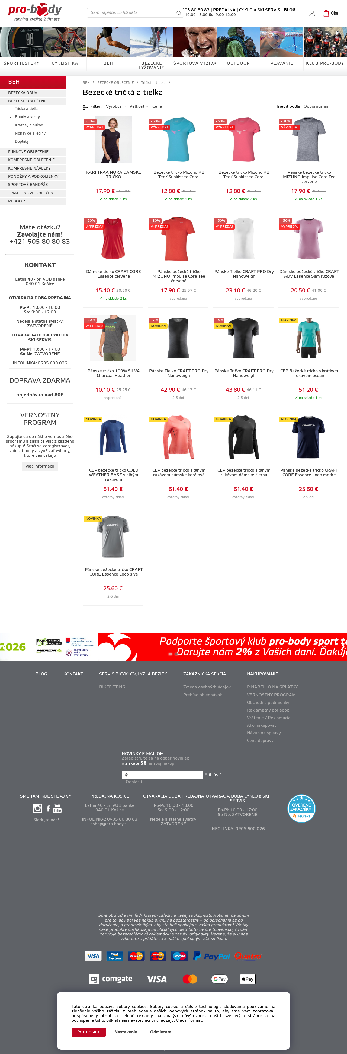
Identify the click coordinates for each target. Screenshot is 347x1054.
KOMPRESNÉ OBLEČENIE (31, 160)
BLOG (41, 674)
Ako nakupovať (261, 726)
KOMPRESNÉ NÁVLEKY (29, 168)
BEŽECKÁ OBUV (22, 93)
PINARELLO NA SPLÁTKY (272, 687)
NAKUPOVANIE (262, 674)
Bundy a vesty (27, 117)
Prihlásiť (213, 775)
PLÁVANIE (282, 63)
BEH (108, 63)
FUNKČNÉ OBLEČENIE (28, 152)
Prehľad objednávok (202, 695)
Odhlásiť (134, 782)
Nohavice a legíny (30, 133)
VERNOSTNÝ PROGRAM (271, 695)
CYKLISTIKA (65, 63)
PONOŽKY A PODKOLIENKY (33, 177)
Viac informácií (190, 1021)
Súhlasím (88, 1032)
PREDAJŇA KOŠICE (109, 796)
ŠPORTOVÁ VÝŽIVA (195, 63)
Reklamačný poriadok (268, 710)
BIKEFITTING (112, 687)
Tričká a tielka (27, 109)
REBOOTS (17, 201)
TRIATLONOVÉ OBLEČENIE (32, 193)
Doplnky (22, 142)
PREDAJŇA (224, 10)
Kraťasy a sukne (29, 125)
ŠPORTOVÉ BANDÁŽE (28, 185)
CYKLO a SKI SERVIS (259, 10)
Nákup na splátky (264, 733)
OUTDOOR (238, 63)
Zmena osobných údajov (207, 687)
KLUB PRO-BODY (325, 63)
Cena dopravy (260, 741)
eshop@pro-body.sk (109, 824)
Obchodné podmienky (268, 703)
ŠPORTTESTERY (21, 63)
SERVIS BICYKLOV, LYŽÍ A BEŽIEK (133, 674)
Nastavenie (125, 1032)
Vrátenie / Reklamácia (269, 718)
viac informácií (40, 466)
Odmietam (160, 1032)
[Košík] (329, 13)
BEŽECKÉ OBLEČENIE (28, 101)
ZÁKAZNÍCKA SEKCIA (204, 674)
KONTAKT (73, 674)
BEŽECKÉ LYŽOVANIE (151, 66)
